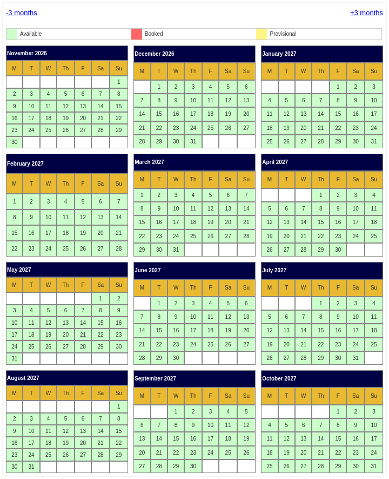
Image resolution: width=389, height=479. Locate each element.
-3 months (21, 13)
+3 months (366, 13)
